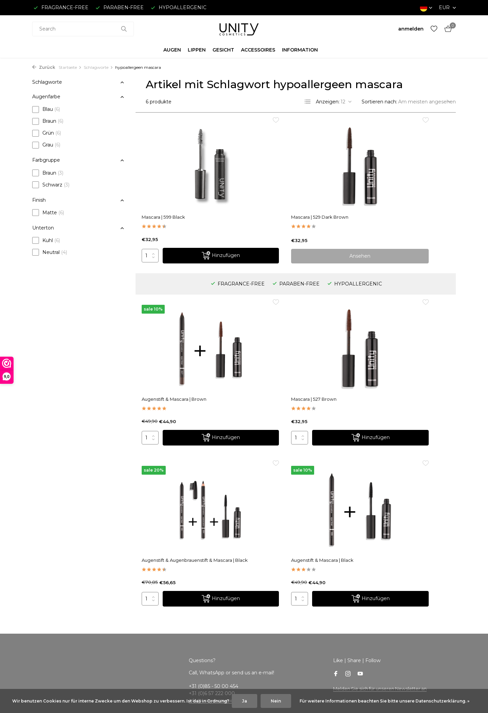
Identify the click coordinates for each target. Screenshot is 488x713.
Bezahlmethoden (53, 607)
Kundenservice (49, 589)
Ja (244, 701)
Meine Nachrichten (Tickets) (185, 598)
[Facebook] (336, 503)
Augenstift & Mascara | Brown (394, 208)
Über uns (43, 580)
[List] (308, 102)
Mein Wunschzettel (175, 607)
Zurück (43, 67)
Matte (48, 212)
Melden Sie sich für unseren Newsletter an (383, 518)
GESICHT (223, 50)
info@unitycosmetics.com (220, 530)
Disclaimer (44, 634)
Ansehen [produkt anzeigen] (295, 247)
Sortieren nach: (379, 102)
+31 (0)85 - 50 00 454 (404, 616)
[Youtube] (360, 503)
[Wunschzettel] (434, 29)
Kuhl (46, 240)
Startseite (70, 67)
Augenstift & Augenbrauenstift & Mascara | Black (291, 363)
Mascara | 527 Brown (170, 360)
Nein (276, 701)
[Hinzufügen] (199, 247)
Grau (46, 145)
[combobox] (83, 29)
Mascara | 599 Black (169, 208)
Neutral (49, 252)
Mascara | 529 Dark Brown (283, 208)
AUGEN (172, 50)
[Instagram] (348, 503)
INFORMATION (300, 50)
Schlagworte (98, 67)
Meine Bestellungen (176, 589)
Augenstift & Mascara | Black (393, 360)
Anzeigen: (328, 102)
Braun (47, 121)
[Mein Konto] (411, 29)
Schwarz (50, 184)
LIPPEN (197, 50)
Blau (46, 109)
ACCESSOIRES (258, 50)
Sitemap (42, 670)
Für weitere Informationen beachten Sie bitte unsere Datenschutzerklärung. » (384, 701)
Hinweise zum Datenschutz (65, 643)
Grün (46, 133)
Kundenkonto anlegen (179, 580)
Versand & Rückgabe (57, 598)
